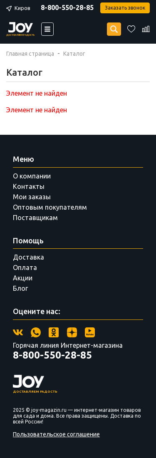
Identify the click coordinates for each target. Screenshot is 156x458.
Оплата (25, 267)
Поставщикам (35, 217)
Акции (22, 278)
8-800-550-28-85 (67, 7)
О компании (32, 176)
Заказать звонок (125, 7)
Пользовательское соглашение (56, 434)
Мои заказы (32, 197)
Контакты (29, 186)
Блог (20, 288)
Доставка (28, 257)
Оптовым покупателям (50, 207)
